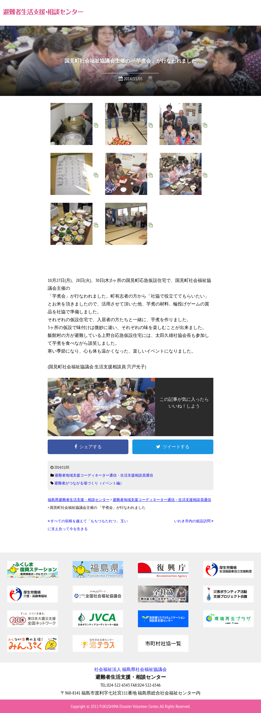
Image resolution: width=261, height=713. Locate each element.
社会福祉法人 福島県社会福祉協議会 (130, 669)
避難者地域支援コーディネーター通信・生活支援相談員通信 (104, 475)
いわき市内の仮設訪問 (193, 521)
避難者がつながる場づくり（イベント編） (89, 483)
